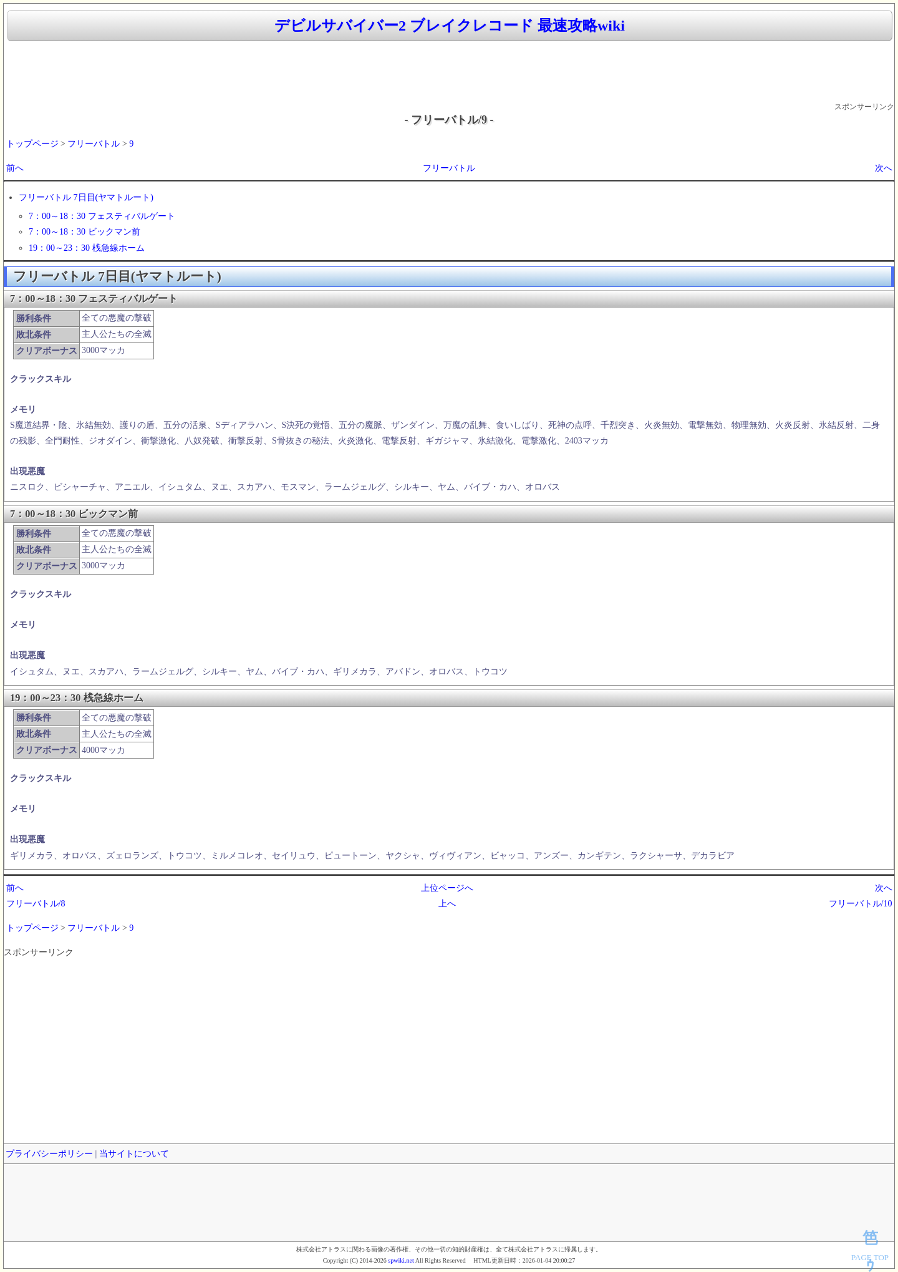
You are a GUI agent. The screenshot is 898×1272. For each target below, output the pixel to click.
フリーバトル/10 (860, 903)
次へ (883, 168)
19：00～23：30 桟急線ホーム (87, 248)
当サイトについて (134, 1153)
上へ (447, 903)
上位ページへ (447, 888)
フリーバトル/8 (35, 903)
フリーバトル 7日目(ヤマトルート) (86, 197)
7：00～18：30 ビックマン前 (84, 231)
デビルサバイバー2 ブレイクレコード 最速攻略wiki (449, 25)
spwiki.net (400, 1260)
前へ (15, 168)
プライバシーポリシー (49, 1153)
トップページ (32, 143)
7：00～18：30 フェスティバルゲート (102, 216)
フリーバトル (93, 143)
